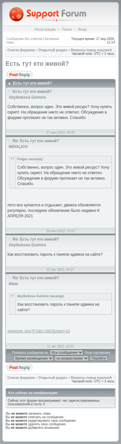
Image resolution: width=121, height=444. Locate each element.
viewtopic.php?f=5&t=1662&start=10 (38, 331)
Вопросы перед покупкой (91, 50)
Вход (82, 29)
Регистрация (45, 29)
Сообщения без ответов (24, 39)
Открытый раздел (52, 50)
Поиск (67, 29)
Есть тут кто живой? (37, 63)
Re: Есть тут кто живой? (36, 141)
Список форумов (21, 50)
